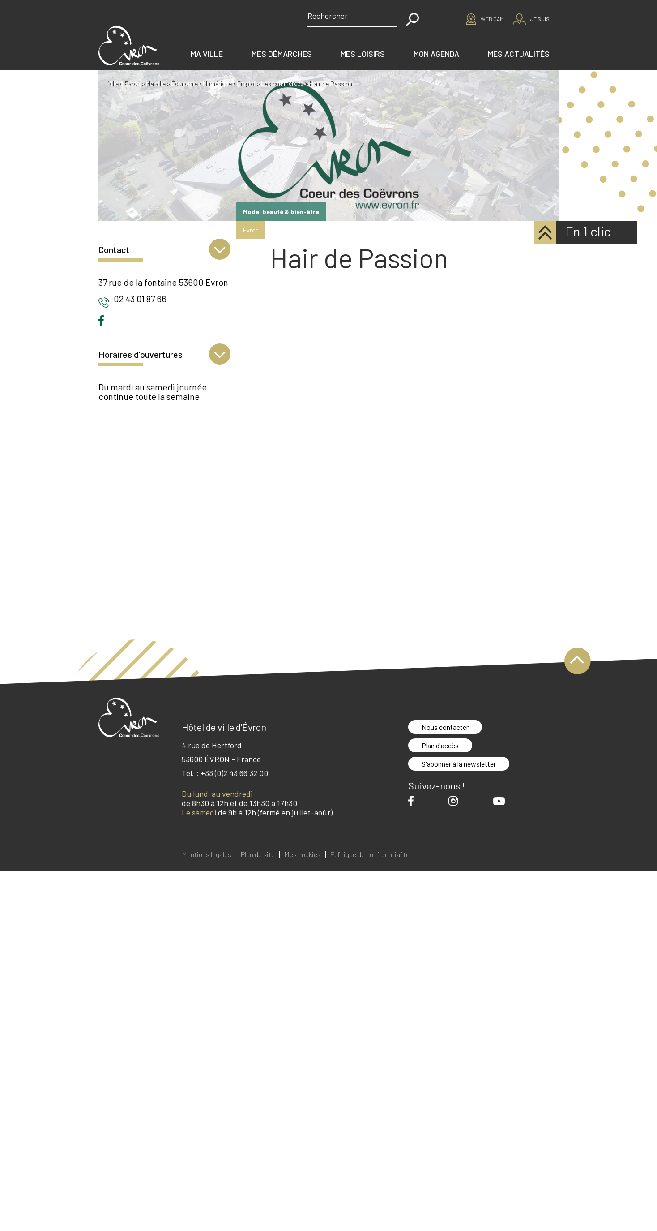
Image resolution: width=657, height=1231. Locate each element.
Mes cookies (302, 854)
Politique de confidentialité (370, 854)
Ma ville (207, 54)
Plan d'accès (440, 745)
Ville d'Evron (123, 83)
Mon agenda (436, 54)
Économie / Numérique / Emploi (213, 83)
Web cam (492, 19)
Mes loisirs (363, 54)
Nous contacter (445, 727)
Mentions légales (206, 854)
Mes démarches (282, 54)
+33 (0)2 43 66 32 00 (234, 773)
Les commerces (282, 83)
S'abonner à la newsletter (459, 763)
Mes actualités (519, 54)
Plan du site (258, 854)
